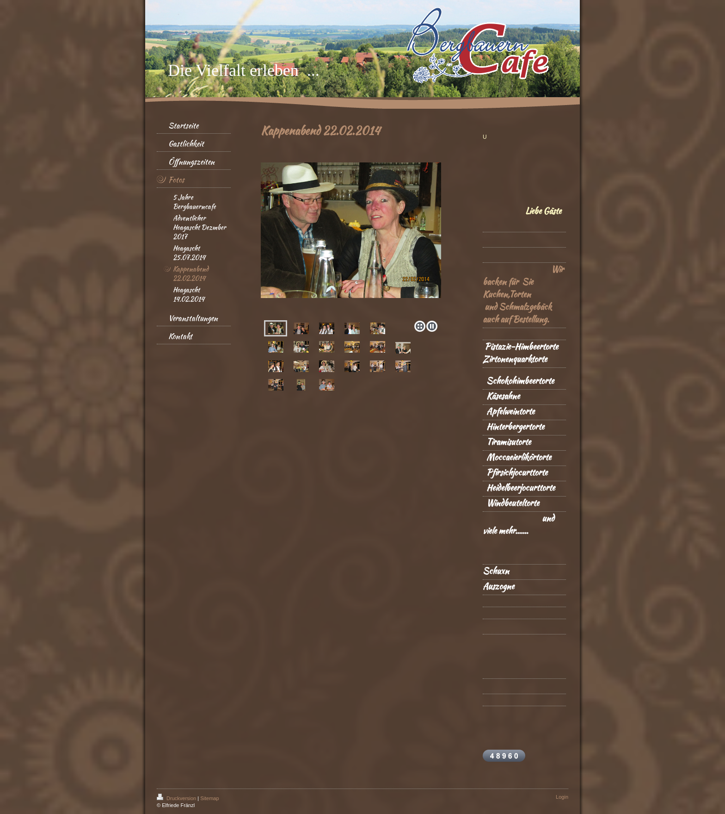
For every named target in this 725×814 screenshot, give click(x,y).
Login (562, 797)
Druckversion (177, 798)
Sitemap (209, 798)
